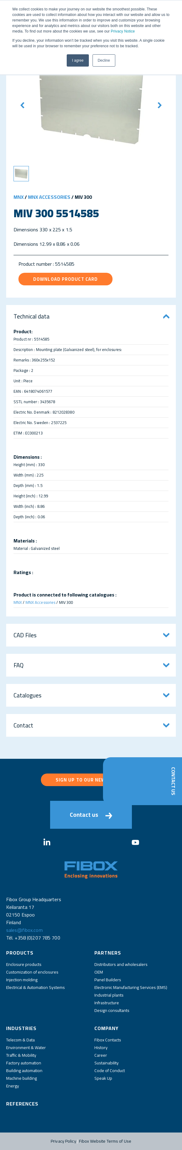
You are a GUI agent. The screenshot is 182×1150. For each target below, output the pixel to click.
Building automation (24, 1071)
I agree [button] (77, 60)
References (22, 1103)
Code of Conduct (109, 1071)
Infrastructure (106, 1003)
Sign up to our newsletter (91, 780)
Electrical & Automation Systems (35, 987)
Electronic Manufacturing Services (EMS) (130, 987)
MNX (19, 197)
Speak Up (103, 1078)
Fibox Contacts (107, 1040)
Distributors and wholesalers (121, 964)
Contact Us (173, 781)
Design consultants (111, 1010)
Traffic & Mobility (21, 1055)
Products (20, 952)
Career (100, 1055)
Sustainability (106, 1063)
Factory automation (23, 1063)
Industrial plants (109, 995)
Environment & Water (26, 1048)
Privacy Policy (63, 1141)
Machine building (21, 1078)
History (101, 1048)
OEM (98, 972)
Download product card (65, 279)
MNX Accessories (49, 197)
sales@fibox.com (24, 930)
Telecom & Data (20, 1040)
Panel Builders (107, 980)
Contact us (91, 814)
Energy (12, 1086)
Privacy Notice (123, 31)
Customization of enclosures (32, 972)
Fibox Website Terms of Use (105, 1141)
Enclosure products (24, 964)
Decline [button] (104, 60)
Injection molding (22, 980)
